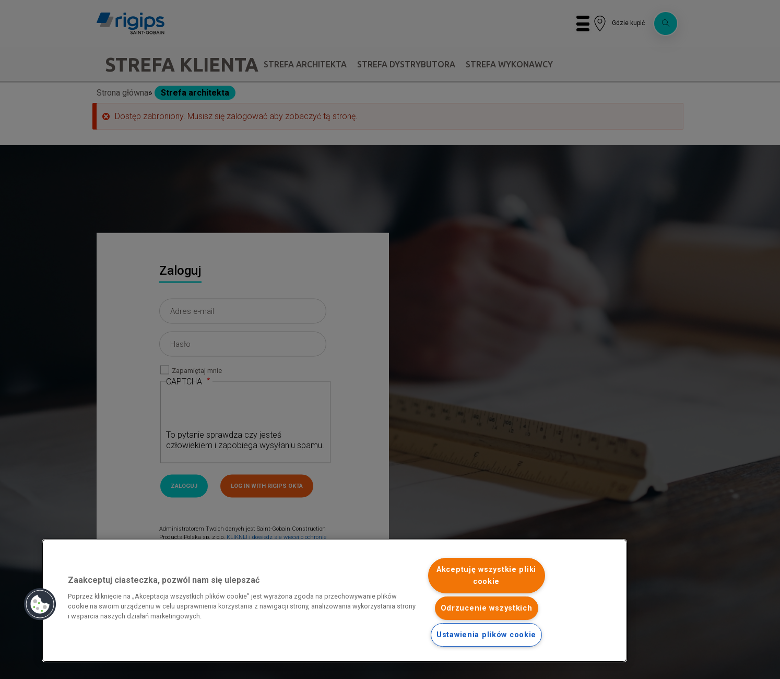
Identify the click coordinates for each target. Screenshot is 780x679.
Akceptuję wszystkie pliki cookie (486, 575)
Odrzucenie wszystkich (487, 608)
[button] (40, 604)
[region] (334, 600)
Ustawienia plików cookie (486, 634)
